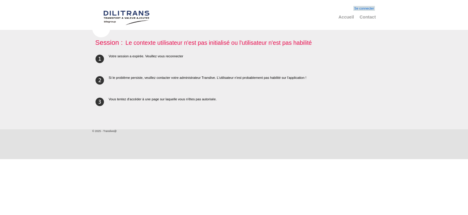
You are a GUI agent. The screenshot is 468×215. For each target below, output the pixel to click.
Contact (368, 17)
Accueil (346, 17)
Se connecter (364, 8)
